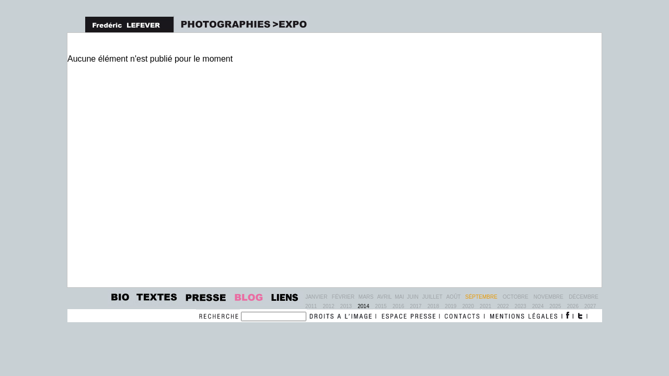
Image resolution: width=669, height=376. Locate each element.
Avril (384, 297)
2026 (573, 306)
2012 (328, 306)
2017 (415, 306)
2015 (381, 306)
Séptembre (481, 297)
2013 (346, 306)
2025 (555, 306)
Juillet (432, 297)
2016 (398, 306)
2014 (363, 306)
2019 (450, 306)
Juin (413, 297)
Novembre (548, 297)
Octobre (515, 297)
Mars (366, 297)
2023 (520, 306)
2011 (311, 306)
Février (343, 297)
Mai (399, 297)
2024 (538, 306)
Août (453, 297)
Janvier (316, 297)
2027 (590, 306)
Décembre (583, 297)
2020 (468, 306)
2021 (485, 306)
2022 (503, 306)
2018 (433, 306)
